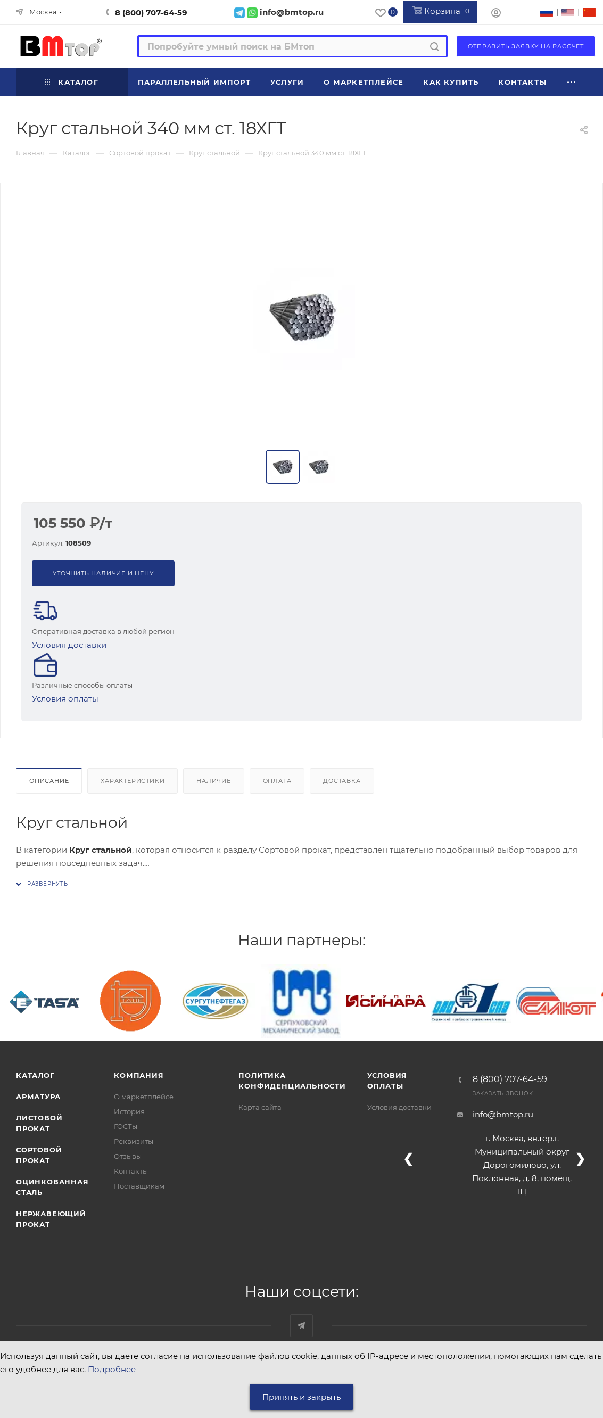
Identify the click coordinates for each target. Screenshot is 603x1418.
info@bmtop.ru (503, 1114)
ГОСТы (125, 1126)
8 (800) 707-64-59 (151, 12)
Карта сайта (260, 1107)
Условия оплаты (65, 699)
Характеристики (132, 781)
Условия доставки (69, 645)
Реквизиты (133, 1141)
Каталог (35, 1075)
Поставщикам (139, 1186)
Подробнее (112, 1369)
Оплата (277, 781)
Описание (49, 781)
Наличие (213, 781)
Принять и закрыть (301, 1397)
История (129, 1111)
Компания (138, 1075)
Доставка (341, 781)
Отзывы (128, 1156)
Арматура (38, 1096)
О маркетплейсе (144, 1096)
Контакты (131, 1171)
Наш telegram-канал (301, 1325)
